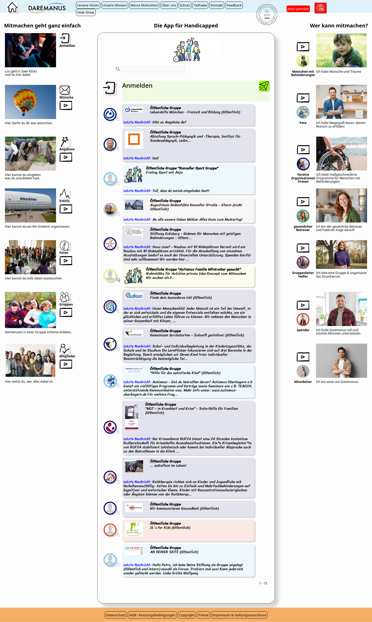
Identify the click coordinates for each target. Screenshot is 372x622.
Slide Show (85, 12)
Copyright (187, 615)
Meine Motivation (144, 5)
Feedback (234, 5)
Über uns (169, 5)
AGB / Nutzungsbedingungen (152, 615)
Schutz (185, 5)
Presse (203, 615)
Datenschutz (116, 615)
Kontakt (217, 5)
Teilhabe (200, 5)
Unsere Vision (88, 5)
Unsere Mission (115, 5)
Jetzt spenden (298, 8)
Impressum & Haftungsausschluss (239, 615)
